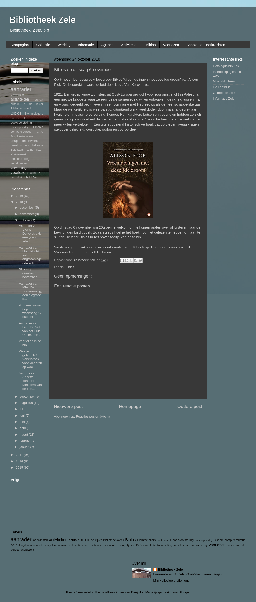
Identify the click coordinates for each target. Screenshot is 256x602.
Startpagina (20, 45)
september (28, 396)
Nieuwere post (68, 406)
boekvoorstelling (21, 122)
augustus (27, 403)
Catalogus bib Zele (226, 66)
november (27, 214)
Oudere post (189, 406)
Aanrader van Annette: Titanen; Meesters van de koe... (30, 380)
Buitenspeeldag (19, 127)
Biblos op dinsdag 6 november (28, 273)
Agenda (107, 45)
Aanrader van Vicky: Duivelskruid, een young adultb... (30, 233)
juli (22, 409)
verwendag (19, 168)
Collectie (43, 45)
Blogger (184, 592)
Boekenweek (18, 118)
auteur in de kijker (27, 104)
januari (25, 447)
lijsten (39, 149)
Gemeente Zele (224, 93)
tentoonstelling (20, 159)
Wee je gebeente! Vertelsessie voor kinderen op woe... (30, 359)
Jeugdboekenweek (24, 141)
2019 (20, 196)
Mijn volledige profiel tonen (172, 580)
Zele (35, 177)
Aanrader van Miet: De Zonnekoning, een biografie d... (30, 291)
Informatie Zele (223, 98)
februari (26, 440)
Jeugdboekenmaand (22, 136)
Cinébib (38, 127)
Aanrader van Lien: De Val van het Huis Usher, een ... (30, 329)
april (23, 428)
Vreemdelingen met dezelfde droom (83, 252)
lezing (29, 149)
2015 (20, 467)
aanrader (21, 89)
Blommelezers (34, 113)
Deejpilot (137, 592)
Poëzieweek (18, 154)
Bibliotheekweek (21, 108)
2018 (20, 202)
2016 (20, 461)
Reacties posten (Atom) (93, 416)
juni (23, 415)
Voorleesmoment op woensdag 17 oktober (30, 311)
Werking (64, 45)
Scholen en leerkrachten (205, 45)
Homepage (130, 406)
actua (39, 99)
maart (24, 434)
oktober (25, 220)
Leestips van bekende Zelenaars (94, 545)
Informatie (86, 45)
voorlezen (19, 172)
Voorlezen (171, 45)
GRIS (40, 131)
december (27, 207)
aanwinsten (18, 94)
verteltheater (19, 163)
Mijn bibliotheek (224, 81)
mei (23, 422)
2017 (20, 455)
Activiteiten (130, 45)
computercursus (21, 131)
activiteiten (20, 99)
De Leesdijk (221, 87)
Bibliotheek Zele (43, 20)
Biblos (151, 45)
